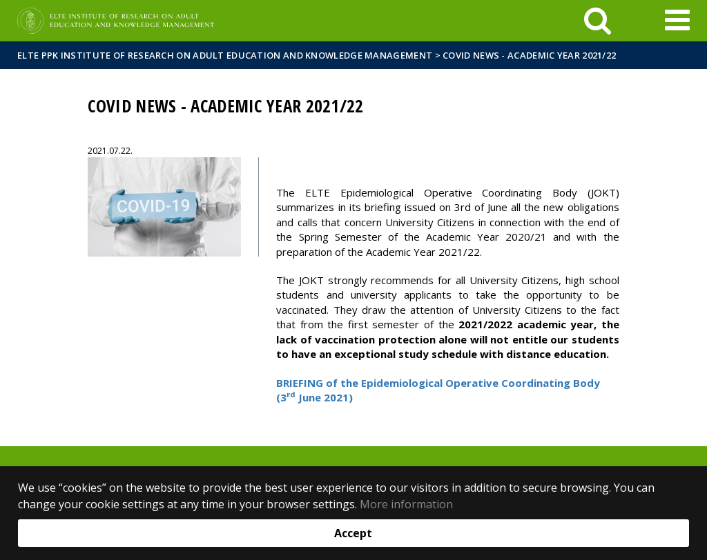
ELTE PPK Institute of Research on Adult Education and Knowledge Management (224, 55)
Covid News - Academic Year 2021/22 (529, 55)
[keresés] (597, 20)
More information (406, 504)
